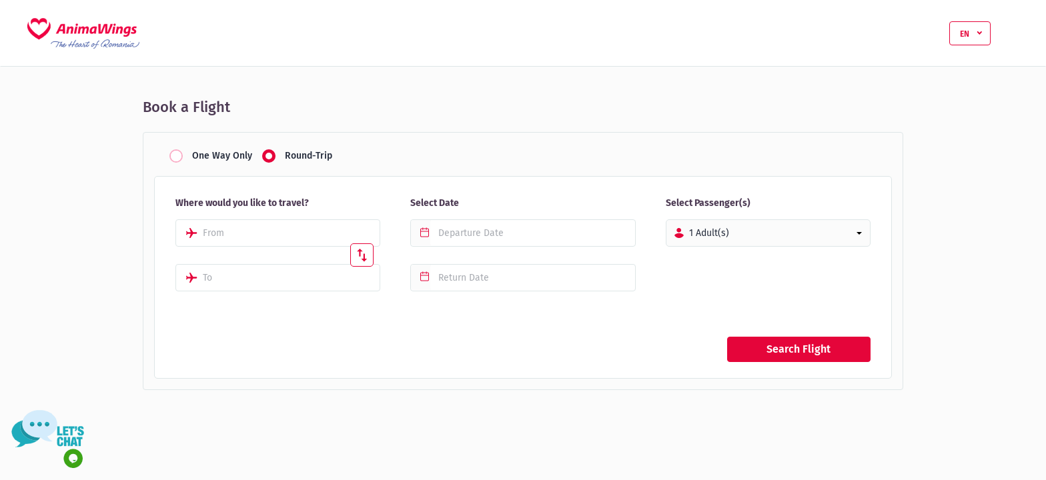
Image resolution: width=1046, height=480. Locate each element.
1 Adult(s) (709, 233)
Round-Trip (308, 156)
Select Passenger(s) (708, 203)
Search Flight (798, 349)
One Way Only (222, 156)
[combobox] (277, 233)
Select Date (434, 203)
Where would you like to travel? (242, 203)
